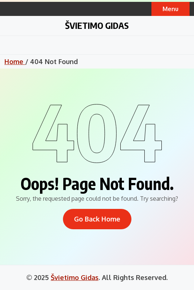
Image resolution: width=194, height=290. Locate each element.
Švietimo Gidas (97, 25)
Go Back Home (97, 219)
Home (14, 61)
